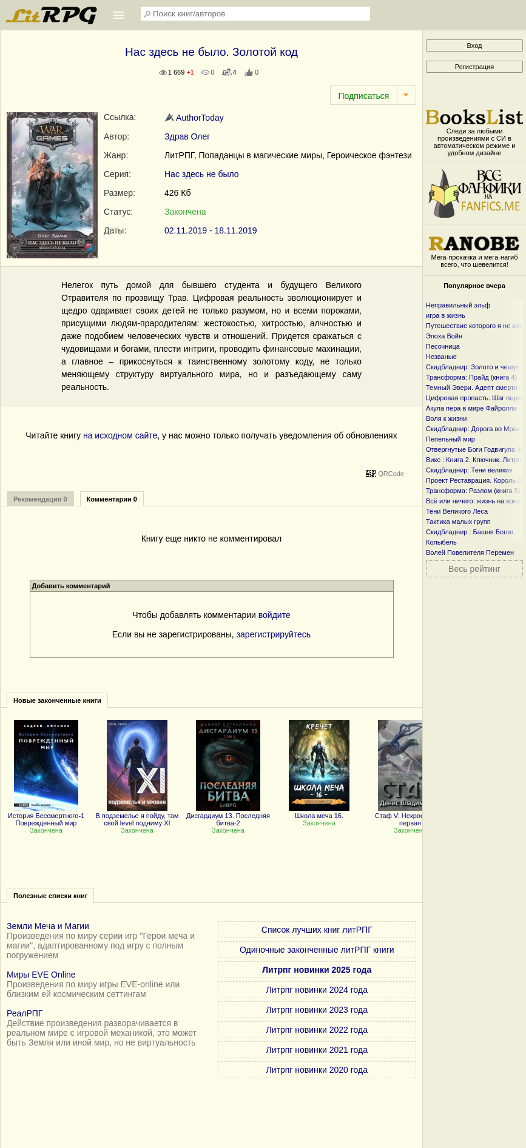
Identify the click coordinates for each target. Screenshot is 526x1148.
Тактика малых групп (458, 521)
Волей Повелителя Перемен (470, 552)
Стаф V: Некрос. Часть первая (410, 816)
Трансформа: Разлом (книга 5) (473, 490)
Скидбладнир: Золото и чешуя (473, 367)
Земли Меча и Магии (48, 926)
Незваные (441, 356)
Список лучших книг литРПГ (317, 930)
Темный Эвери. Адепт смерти (472, 387)
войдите (274, 615)
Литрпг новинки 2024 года (317, 990)
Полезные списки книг (50, 895)
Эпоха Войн (444, 336)
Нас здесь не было (201, 174)
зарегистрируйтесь (274, 634)
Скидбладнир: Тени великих (469, 470)
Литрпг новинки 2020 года (317, 1070)
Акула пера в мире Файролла (471, 408)
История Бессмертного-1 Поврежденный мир (46, 816)
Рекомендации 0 (40, 499)
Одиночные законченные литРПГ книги (317, 950)
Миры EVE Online (41, 974)
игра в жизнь (445, 315)
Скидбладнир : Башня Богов (469, 531)
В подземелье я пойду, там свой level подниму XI (136, 816)
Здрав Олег (187, 136)
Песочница (443, 346)
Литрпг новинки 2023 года (317, 1010)
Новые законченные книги (57, 700)
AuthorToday (194, 118)
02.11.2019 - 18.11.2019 (210, 230)
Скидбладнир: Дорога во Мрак (473, 428)
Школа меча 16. (319, 812)
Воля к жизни (446, 418)
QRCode (391, 473)
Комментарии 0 (112, 499)
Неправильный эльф (458, 305)
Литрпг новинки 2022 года (317, 1030)
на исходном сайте (120, 435)
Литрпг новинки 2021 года (317, 1050)
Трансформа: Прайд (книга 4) (471, 377)
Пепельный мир (450, 439)
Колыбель (441, 542)
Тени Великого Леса (457, 511)
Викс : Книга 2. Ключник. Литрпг (475, 459)
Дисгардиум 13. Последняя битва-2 (228, 816)
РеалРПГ (24, 1013)
